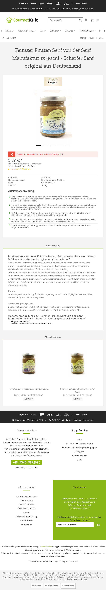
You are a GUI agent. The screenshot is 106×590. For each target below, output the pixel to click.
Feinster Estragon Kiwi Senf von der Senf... (77, 390)
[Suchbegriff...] (65, 20)
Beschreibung (53, 245)
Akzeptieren (68, 586)
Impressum (26, 525)
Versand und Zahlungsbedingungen (79, 448)
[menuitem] (65, 20)
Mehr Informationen (77, 579)
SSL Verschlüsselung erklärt (79, 444)
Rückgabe (79, 452)
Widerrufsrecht (79, 456)
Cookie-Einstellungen (26, 496)
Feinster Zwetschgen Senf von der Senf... (28, 389)
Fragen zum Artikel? (19, 322)
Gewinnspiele (26, 501)
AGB (79, 460)
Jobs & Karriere (26, 505)
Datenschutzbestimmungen (84, 517)
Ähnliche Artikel (53, 337)
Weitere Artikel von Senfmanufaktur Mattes (30, 324)
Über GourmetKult (26, 509)
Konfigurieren (52, 586)
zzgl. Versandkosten (25, 166)
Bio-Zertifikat (26, 521)
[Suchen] (80, 20)
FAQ (80, 440)
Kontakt (26, 513)
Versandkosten (46, 547)
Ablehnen (37, 586)
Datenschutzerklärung (26, 517)
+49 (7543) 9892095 (26, 462)
